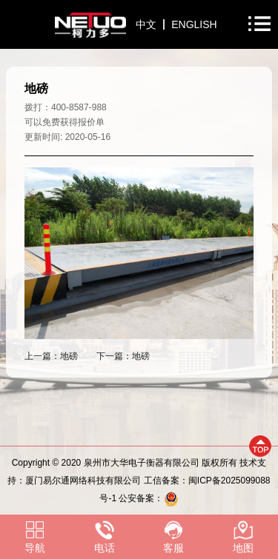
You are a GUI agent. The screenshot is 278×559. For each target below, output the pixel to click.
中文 (146, 24)
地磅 (69, 356)
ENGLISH (193, 24)
